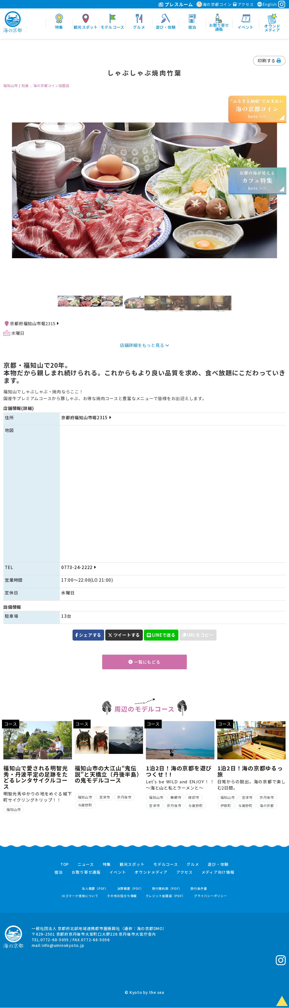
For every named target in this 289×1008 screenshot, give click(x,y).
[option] (144, 190)
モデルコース (165, 864)
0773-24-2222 (78, 567)
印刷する (269, 60)
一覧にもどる (144, 662)
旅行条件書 (199, 888)
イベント (118, 873)
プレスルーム (176, 4)
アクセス (243, 4)
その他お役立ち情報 (122, 895)
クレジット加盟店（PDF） (165, 895)
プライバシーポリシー (210, 895)
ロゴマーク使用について (80, 895)
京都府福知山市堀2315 (34, 323)
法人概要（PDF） (95, 888)
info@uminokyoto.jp (63, 945)
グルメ (193, 864)
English (267, 4)
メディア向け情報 (218, 873)
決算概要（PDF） (130, 888)
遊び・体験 (218, 864)
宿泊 (58, 873)
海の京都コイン (214, 4)
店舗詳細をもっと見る (144, 345)
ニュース (86, 864)
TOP (64, 864)
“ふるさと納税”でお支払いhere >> (257, 108)
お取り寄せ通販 (86, 873)
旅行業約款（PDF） (167, 888)
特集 (107, 864)
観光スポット (132, 864)
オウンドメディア (151, 873)
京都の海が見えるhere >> (257, 180)
